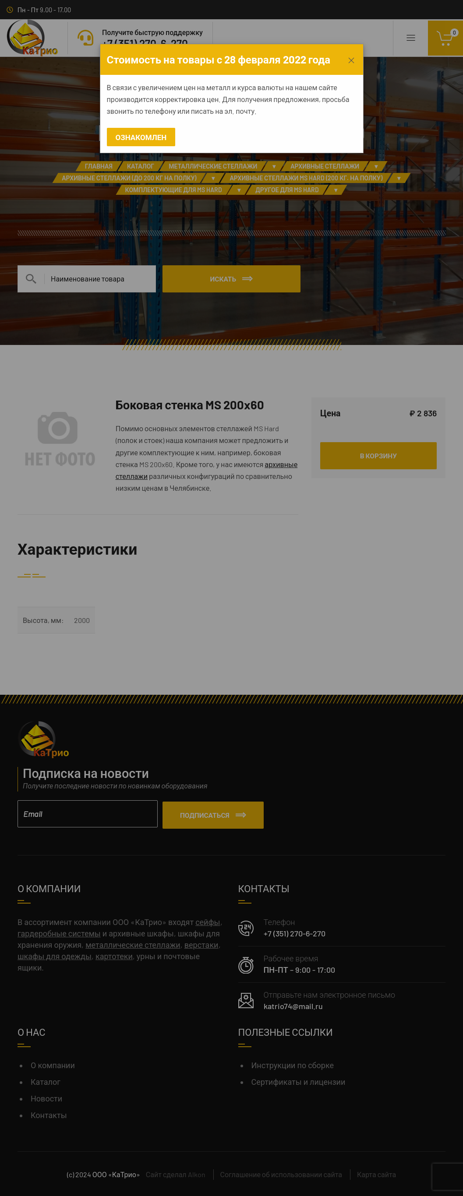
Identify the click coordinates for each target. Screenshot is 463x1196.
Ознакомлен (141, 137)
